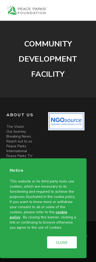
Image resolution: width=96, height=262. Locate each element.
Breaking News (18, 136)
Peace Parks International (16, 148)
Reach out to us (19, 141)
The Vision (15, 126)
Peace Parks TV (19, 155)
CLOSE (62, 242)
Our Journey (16, 131)
